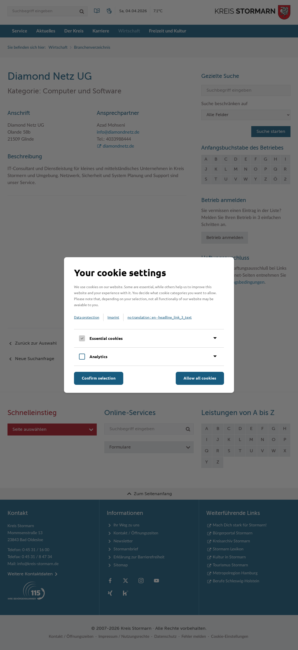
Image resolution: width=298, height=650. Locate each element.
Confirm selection (99, 378)
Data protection (86, 317)
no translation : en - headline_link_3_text (160, 317)
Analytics (99, 356)
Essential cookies (106, 338)
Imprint (113, 317)
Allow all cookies (200, 378)
